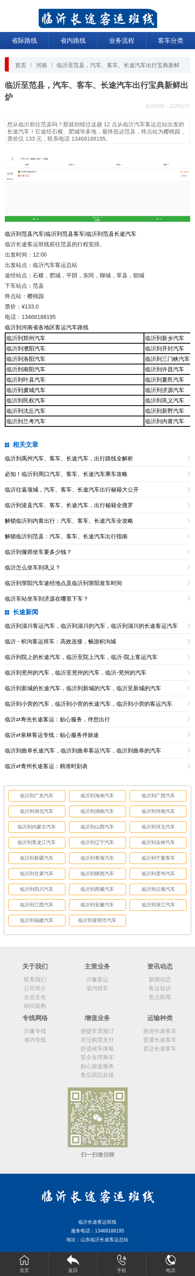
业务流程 (121, 40)
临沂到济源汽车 (164, 390)
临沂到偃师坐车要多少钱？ (38, 552)
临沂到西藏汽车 (97, 889)
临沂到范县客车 (65, 234)
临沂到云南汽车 (158, 889)
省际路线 (24, 40)
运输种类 (160, 1018)
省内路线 (73, 40)
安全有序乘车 (97, 1057)
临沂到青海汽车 (97, 858)
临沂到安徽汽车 (97, 905)
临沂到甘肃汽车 (36, 873)
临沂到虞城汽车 (25, 390)
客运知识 (160, 988)
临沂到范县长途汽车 (111, 234)
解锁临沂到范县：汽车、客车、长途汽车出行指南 (66, 536)
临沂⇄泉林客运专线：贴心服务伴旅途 (52, 735)
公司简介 (35, 988)
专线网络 (35, 1018)
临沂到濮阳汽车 (25, 348)
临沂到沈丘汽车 (25, 411)
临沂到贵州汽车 (158, 873)
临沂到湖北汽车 (36, 811)
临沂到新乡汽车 (164, 338)
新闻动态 (160, 979)
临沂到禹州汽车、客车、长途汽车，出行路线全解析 (69, 458)
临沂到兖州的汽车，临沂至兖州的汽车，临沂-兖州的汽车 (75, 672)
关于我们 (35, 966)
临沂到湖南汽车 (97, 811)
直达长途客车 (160, 1048)
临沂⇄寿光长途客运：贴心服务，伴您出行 (57, 719)
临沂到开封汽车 (164, 348)
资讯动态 (160, 966)
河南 (41, 65)
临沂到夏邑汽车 (164, 379)
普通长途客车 (160, 1040)
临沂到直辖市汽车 (97, 920)
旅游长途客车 (160, 1031)
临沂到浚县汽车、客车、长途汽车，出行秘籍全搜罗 (69, 505)
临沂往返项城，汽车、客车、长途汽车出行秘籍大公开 (72, 489)
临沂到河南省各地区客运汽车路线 (47, 327)
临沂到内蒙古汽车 (37, 827)
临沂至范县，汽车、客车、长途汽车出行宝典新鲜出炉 (124, 65)
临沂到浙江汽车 (158, 905)
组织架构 (35, 1006)
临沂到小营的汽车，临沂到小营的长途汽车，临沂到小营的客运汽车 (88, 704)
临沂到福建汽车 (36, 920)
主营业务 (97, 966)
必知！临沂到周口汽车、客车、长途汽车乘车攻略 (66, 474)
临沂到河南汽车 (158, 811)
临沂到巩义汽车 (164, 400)
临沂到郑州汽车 (25, 338)
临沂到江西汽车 (36, 905)
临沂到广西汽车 (158, 795)
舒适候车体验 (97, 1048)
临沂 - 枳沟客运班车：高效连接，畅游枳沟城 (60, 641)
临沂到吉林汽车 (158, 842)
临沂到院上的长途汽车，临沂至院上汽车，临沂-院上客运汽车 (81, 657)
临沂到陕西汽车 (97, 873)
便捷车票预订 (97, 1031)
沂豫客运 (97, 979)
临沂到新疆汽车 (36, 858)
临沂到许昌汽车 (164, 369)
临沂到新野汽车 (164, 411)
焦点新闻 (160, 997)
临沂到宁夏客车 (158, 858)
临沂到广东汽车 (36, 795)
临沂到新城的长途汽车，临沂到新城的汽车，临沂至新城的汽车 (83, 688)
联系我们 (35, 979)
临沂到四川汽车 (36, 889)
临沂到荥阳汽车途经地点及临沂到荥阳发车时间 (63, 583)
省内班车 (97, 988)
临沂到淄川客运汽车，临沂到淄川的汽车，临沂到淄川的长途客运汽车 (91, 626)
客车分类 (170, 40)
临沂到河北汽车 (158, 827)
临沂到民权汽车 (25, 400)
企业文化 (35, 997)
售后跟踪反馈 (97, 1075)
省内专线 (35, 1040)
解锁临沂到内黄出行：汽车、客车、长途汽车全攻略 (69, 521)
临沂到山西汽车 (97, 827)
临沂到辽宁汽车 (97, 842)
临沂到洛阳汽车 (25, 359)
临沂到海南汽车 (97, 795)
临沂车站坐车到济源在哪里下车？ (47, 598)
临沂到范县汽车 (24, 234)
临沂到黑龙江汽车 (37, 842)
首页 (20, 65)
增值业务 (97, 1018)
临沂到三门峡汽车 (167, 359)
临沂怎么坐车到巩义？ (33, 567)
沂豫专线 (35, 1031)
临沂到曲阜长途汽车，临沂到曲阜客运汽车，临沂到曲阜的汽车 (83, 750)
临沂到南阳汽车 (25, 369)
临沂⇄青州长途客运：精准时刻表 (46, 766)
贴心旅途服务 (97, 1066)
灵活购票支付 (97, 1040)
